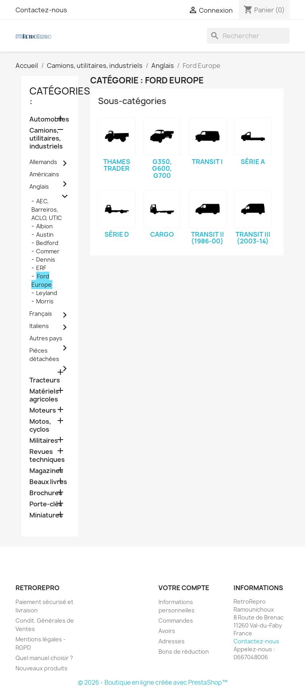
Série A (253, 161)
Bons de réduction (183, 651)
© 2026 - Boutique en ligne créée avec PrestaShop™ (153, 682)
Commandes (175, 620)
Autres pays (45, 338)
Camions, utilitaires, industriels (46, 138)
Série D (116, 234)
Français (40, 313)
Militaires (43, 440)
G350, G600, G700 (162, 168)
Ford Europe (41, 280)
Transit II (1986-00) (207, 238)
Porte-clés (45, 504)
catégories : (59, 96)
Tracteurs (44, 380)
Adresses (171, 641)
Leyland (46, 293)
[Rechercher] (248, 36)
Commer (48, 251)
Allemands (43, 162)
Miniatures (46, 515)
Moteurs (42, 410)
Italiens (39, 326)
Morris (45, 301)
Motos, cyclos (40, 425)
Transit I (207, 161)
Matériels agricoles (44, 395)
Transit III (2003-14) (253, 238)
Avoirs (166, 631)
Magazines (46, 471)
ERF (41, 268)
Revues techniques (47, 456)
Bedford (47, 243)
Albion (44, 226)
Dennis (45, 259)
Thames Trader (116, 165)
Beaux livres (48, 482)
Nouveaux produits (41, 668)
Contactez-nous (41, 10)
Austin (45, 234)
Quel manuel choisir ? (44, 658)
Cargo (162, 234)
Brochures (45, 493)
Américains (44, 174)
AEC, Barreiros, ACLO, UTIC (46, 209)
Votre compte (183, 587)
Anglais (39, 186)
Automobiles (49, 119)
